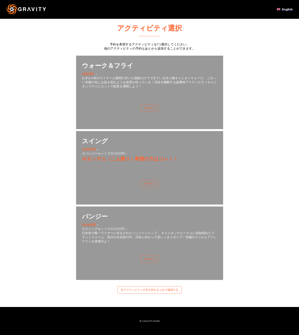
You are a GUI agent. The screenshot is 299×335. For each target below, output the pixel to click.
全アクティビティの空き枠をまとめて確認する (149, 290)
